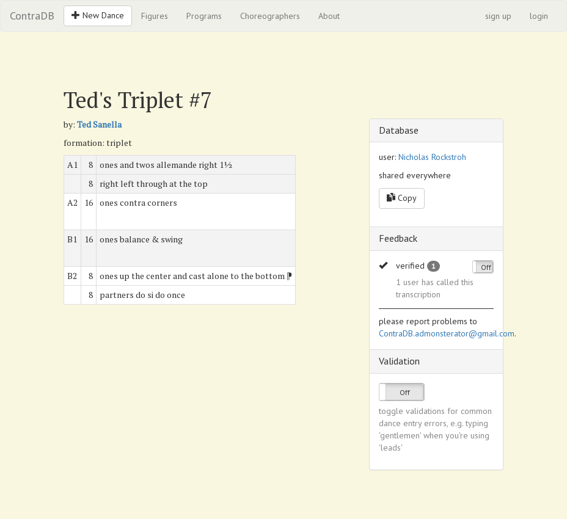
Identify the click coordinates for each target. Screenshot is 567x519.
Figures (154, 15)
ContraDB (32, 16)
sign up (498, 15)
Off (486, 267)
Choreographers (270, 15)
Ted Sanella (99, 124)
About (329, 15)
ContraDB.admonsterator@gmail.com (446, 333)
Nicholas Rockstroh (432, 156)
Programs (204, 15)
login (539, 15)
